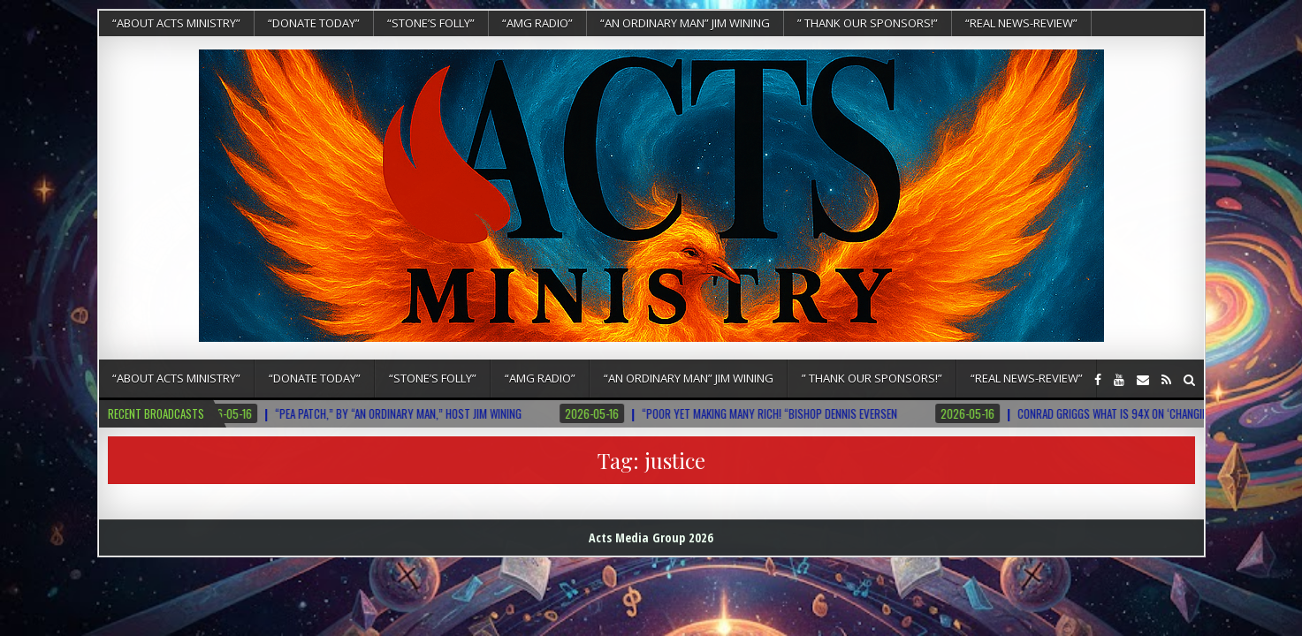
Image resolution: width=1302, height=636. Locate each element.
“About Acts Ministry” (176, 23)
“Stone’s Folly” (431, 23)
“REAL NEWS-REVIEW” (1021, 23)
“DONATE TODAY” (314, 23)
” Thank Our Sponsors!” (867, 23)
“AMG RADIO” (537, 23)
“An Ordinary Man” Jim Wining (685, 23)
